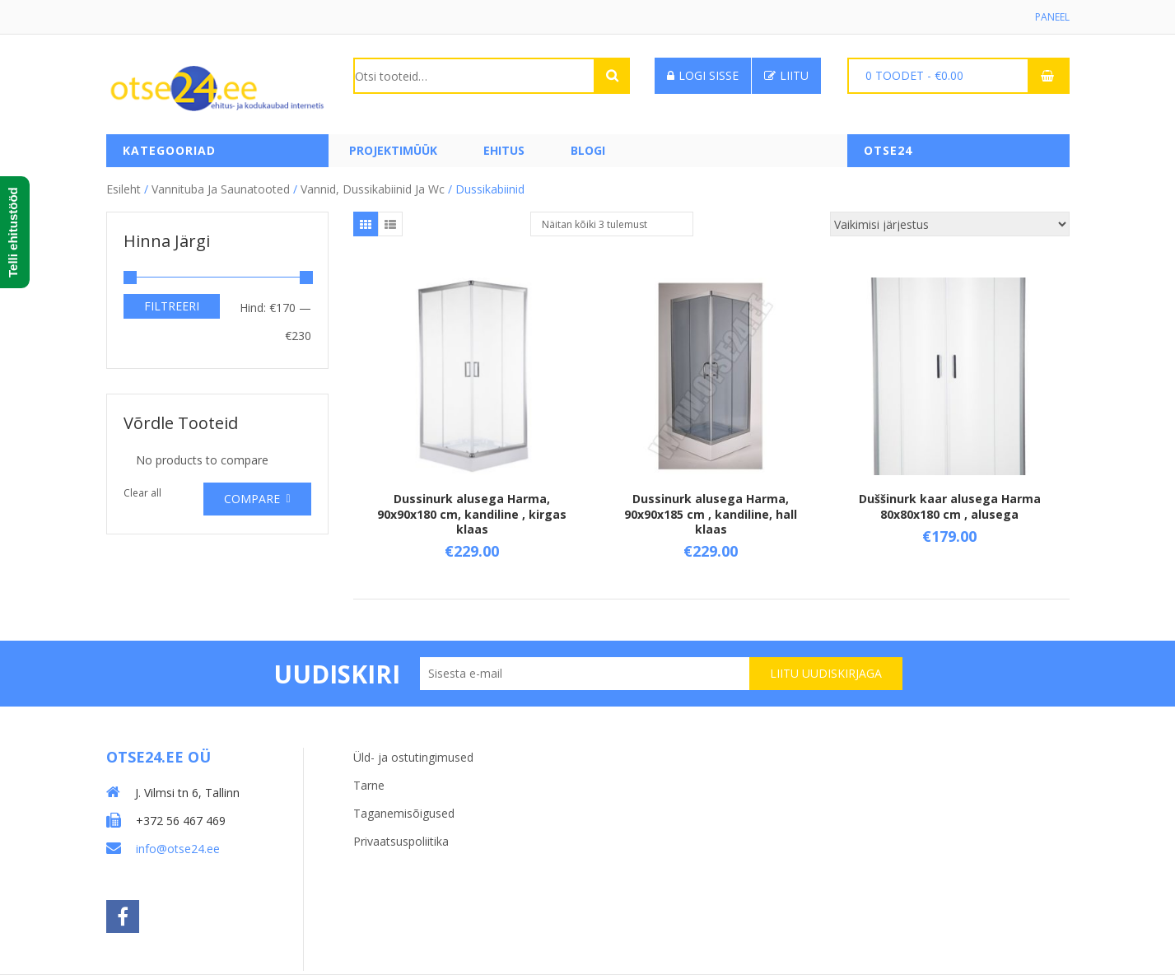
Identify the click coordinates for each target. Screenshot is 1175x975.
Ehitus (504, 150)
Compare (252, 498)
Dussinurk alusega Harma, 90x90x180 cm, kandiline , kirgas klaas (472, 513)
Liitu (786, 75)
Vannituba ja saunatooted (221, 189)
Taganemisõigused (404, 813)
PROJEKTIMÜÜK (393, 150)
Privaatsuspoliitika (401, 841)
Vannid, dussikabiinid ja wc (373, 189)
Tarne (369, 785)
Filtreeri (171, 306)
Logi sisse (703, 75)
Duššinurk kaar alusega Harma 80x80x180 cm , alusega (950, 506)
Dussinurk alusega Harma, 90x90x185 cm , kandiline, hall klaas (710, 513)
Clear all (142, 493)
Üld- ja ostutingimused (413, 757)
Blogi (588, 150)
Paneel (1052, 17)
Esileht (123, 189)
